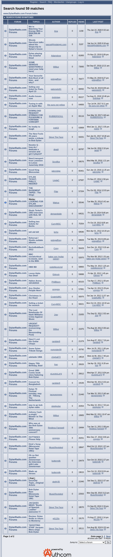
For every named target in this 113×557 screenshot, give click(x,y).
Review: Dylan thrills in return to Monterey (36, 518)
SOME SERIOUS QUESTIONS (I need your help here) (36, 66)
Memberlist (59, 2)
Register (34, 2)
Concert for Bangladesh (34, 383)
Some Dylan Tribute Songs (35, 349)
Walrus (56, 202)
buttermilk (56, 461)
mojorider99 (56, 349)
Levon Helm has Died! (34, 274)
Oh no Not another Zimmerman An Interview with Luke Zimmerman (35, 461)
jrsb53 (56, 128)
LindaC (56, 180)
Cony (56, 248)
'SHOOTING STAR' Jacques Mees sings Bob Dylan (36, 528)
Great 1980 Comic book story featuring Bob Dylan (36, 373)
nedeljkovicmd (56, 267)
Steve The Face (56, 137)
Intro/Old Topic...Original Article (36, 482)
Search (43, 2)
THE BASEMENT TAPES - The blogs (35, 191)
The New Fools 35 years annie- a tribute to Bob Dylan (36, 137)
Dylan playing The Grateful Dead (35, 55)
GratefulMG (56, 297)
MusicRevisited (56, 447)
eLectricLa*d (56, 374)
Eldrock (56, 274)
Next (108, 536)
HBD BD (33, 267)
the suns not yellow (56, 105)
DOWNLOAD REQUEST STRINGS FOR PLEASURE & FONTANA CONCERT (36, 116)
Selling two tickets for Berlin (34, 223)
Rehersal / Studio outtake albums (36, 240)
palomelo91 (56, 89)
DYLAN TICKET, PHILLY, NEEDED (33, 180)
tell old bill (34, 232)
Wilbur (56, 67)
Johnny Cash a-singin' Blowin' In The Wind (36, 415)
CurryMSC (56, 224)
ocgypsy (56, 289)
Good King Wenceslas (34, 171)
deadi (56, 149)
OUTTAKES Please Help (34, 438)
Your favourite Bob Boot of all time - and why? (36, 79)
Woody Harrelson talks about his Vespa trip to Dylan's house (36, 44)
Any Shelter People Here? (35, 289)
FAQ (50, 2)
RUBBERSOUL (56, 116)
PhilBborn (56, 282)
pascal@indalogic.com (56, 44)
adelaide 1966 (35, 357)
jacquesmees (56, 394)
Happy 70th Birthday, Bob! (36, 364)
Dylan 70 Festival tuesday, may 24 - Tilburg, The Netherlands (35, 394)
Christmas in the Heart (35, 296)
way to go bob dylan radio (36, 406)
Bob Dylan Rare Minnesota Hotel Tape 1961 (34, 494)
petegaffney (56, 79)
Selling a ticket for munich (36, 304)
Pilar (56, 191)
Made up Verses (33, 472)
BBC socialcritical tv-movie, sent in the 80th (36, 257)
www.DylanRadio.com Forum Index (20, 13)
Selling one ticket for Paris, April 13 (36, 89)
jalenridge (56, 171)
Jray (56, 314)
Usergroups (71, 2)
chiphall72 (56, 357)
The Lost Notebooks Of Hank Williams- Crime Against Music (36, 314)
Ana (56, 31)
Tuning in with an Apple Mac (36, 105)
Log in (81, 2)
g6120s (56, 518)
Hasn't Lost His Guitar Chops (34, 341)
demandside (56, 214)
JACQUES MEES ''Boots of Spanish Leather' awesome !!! (35, 507)
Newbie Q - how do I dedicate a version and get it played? (35, 149)
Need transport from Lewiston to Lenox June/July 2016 (36, 161)
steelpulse (56, 406)
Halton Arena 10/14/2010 (35, 282)
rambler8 (56, 341)
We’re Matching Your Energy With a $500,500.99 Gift (36, 31)
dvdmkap (56, 97)
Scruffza (56, 162)
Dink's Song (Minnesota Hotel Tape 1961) (34, 447)
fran (56, 364)
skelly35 (56, 482)
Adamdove (56, 56)
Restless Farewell (56, 428)
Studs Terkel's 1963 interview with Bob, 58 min (36, 213)
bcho (56, 232)
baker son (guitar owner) (56, 257)
